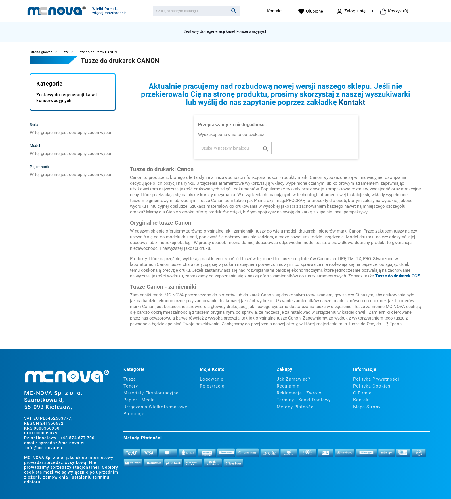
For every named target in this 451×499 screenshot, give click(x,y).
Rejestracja (212, 386)
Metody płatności (296, 406)
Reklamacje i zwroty (299, 393)
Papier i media (139, 399)
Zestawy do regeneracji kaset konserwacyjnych (225, 31)
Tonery (130, 386)
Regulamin (288, 386)
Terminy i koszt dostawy (304, 399)
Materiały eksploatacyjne (151, 393)
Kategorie (49, 83)
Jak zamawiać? (293, 379)
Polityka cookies (372, 386)
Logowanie (211, 379)
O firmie (362, 393)
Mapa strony (367, 406)
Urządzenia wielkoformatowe (155, 406)
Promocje (133, 413)
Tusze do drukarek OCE (397, 276)
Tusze (129, 379)
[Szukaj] (196, 11)
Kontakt (274, 11)
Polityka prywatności (376, 379)
